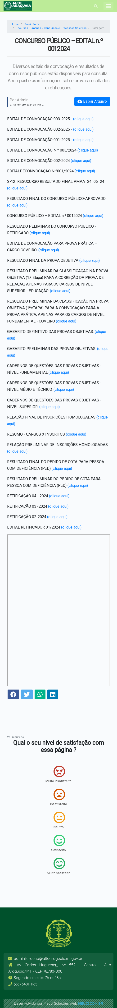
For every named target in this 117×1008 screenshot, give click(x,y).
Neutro (59, 820)
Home (15, 24)
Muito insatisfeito (58, 774)
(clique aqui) (83, 119)
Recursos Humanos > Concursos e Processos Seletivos (51, 28)
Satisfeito (58, 843)
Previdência (32, 24)
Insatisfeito (58, 797)
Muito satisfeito (58, 866)
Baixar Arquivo (92, 101)
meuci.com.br (90, 1003)
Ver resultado (15, 737)
